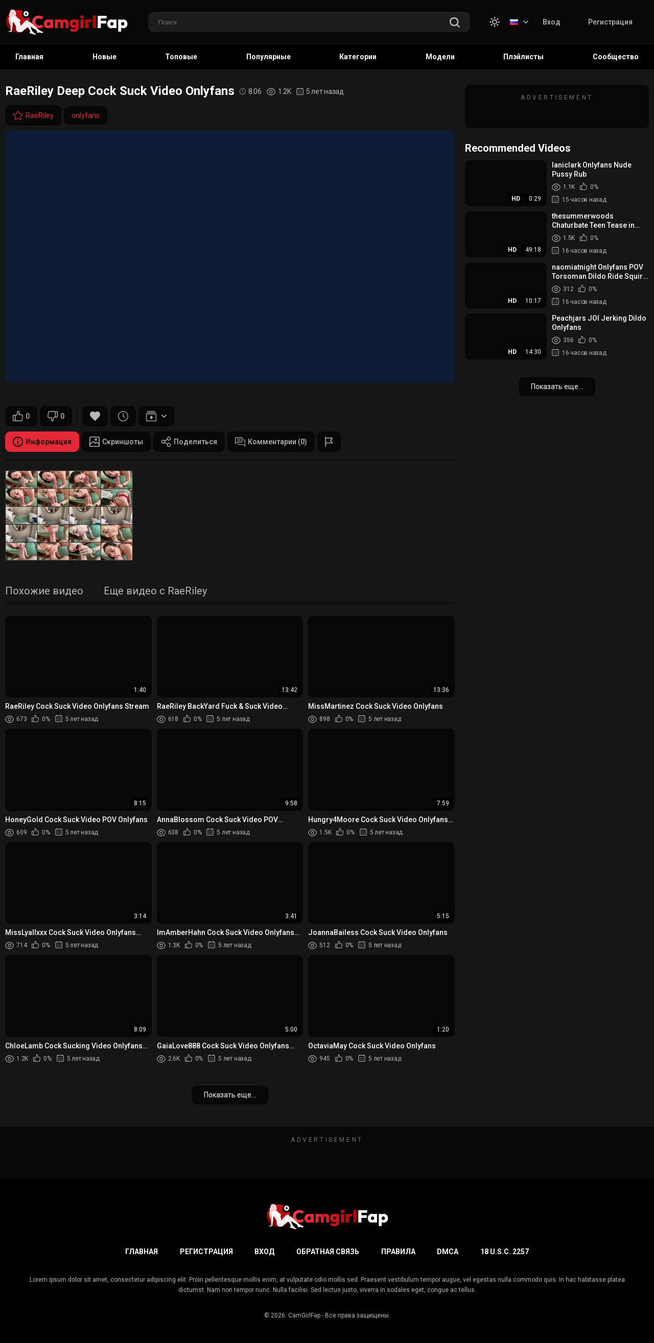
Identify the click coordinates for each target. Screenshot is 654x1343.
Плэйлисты (523, 57)
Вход (551, 22)
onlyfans (86, 115)
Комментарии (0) (271, 442)
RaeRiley (33, 115)
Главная (29, 57)
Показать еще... (230, 1095)
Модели (440, 57)
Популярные (268, 57)
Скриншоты (116, 442)
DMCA (447, 1252)
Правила (398, 1252)
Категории (358, 57)
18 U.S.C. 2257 (504, 1252)
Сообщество (616, 57)
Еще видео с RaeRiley (155, 591)
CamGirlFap (304, 1315)
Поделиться (189, 442)
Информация (42, 442)
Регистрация (610, 22)
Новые (104, 57)
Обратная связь (327, 1252)
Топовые (181, 57)
